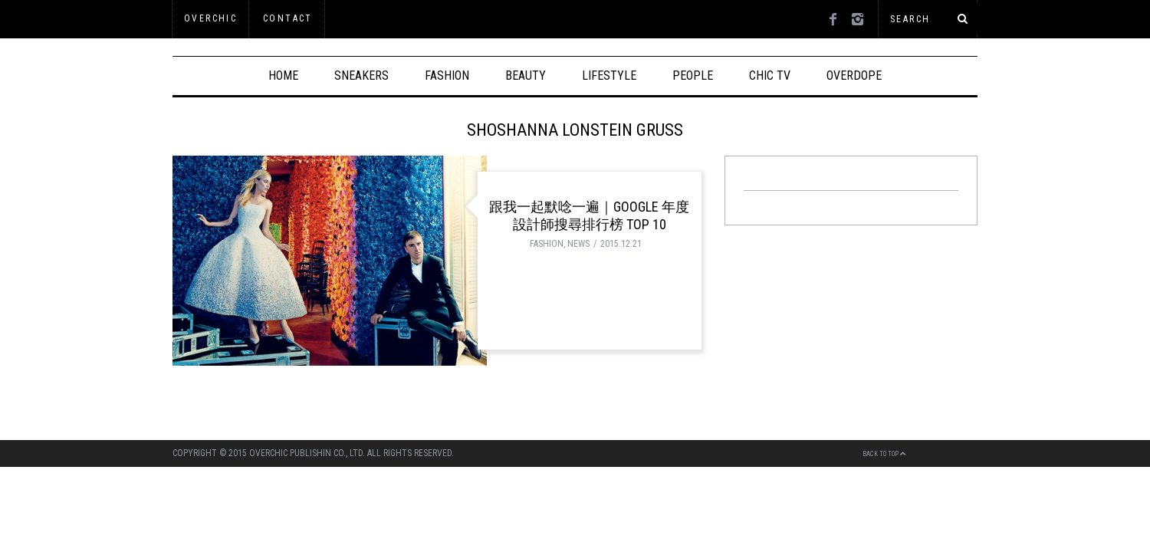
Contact (288, 18)
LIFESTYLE (609, 75)
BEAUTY (525, 75)
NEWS (578, 243)
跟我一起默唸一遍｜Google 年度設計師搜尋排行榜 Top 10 (589, 215)
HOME (283, 75)
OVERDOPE (854, 75)
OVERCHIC (210, 18)
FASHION (447, 75)
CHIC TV (769, 75)
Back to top (884, 454)
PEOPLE (692, 75)
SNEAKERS (361, 75)
